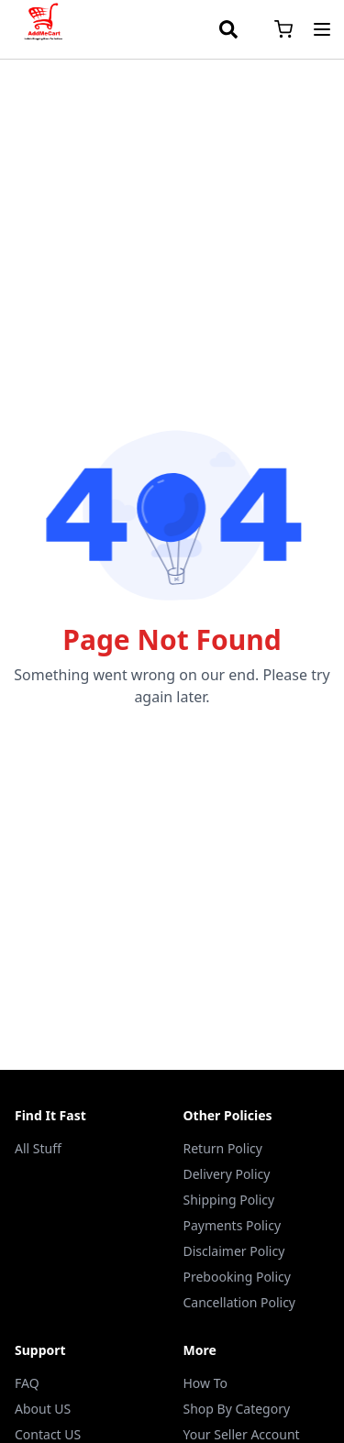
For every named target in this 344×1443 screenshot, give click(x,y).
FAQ (27, 1383)
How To (205, 1383)
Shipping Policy (229, 1199)
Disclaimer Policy (234, 1251)
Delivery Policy (227, 1174)
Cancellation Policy (239, 1302)
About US (43, 1408)
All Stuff (38, 1148)
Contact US (48, 1434)
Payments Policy (232, 1225)
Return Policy (222, 1148)
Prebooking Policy (237, 1276)
